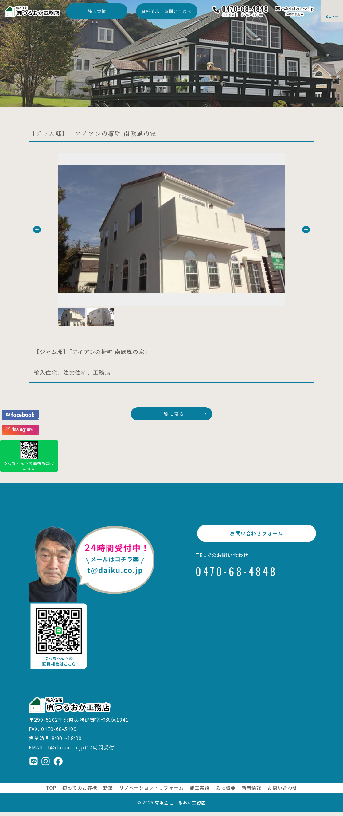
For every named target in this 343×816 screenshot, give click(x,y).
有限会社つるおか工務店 (180, 806)
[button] (48, 229)
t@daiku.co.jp (66, 751)
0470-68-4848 (236, 580)
